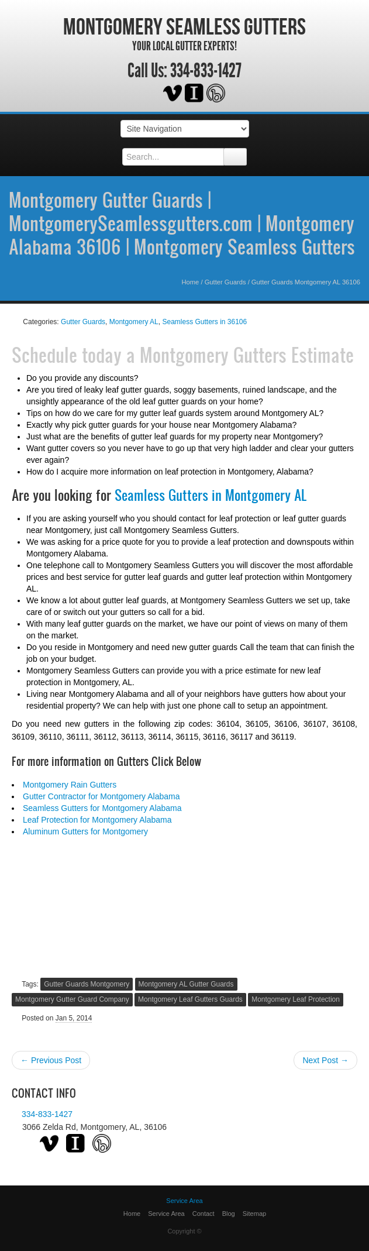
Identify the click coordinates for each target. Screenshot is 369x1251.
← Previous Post (50, 1060)
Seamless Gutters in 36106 (204, 322)
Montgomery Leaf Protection (295, 999)
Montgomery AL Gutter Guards (186, 984)
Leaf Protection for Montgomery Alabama (97, 819)
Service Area (166, 1213)
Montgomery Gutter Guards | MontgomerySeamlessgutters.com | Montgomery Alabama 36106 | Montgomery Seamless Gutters (182, 223)
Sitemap (254, 1213)
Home (190, 282)
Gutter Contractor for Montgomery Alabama (101, 796)
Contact (203, 1213)
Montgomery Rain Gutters (69, 784)
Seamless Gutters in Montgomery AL (211, 495)
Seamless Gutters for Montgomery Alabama (102, 808)
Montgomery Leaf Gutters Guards (190, 999)
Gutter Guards (225, 282)
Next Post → (325, 1060)
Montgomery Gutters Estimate (247, 354)
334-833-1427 (206, 71)
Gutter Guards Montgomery (86, 984)
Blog (228, 1213)
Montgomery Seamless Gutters (184, 26)
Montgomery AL (133, 322)
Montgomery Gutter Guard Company (72, 999)
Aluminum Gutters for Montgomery (85, 831)
